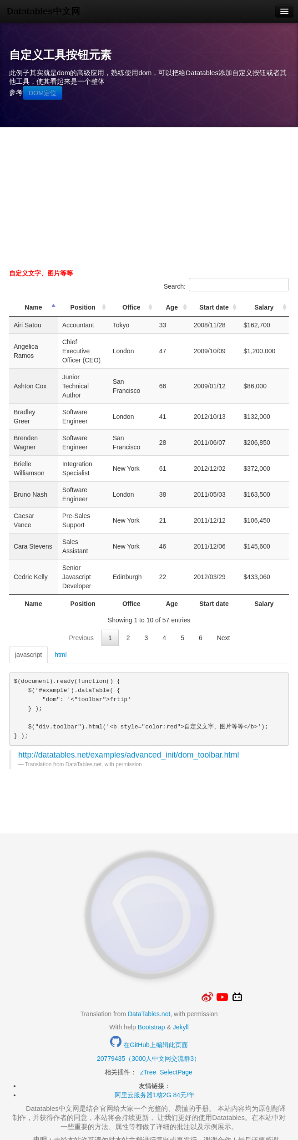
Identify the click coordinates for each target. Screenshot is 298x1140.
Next (223, 592)
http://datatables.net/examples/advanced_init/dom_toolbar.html (128, 709)
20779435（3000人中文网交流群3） (148, 1013)
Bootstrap (151, 981)
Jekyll (181, 981)
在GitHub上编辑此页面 (148, 999)
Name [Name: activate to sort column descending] (34, 312)
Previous (81, 592)
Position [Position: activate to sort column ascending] (96, 312)
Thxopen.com (148, 1117)
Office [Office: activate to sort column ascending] (154, 312)
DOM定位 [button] (42, 93)
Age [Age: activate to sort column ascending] (190, 312)
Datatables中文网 (43, 11)
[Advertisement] (149, 196)
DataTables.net (149, 968)
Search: (226, 284)
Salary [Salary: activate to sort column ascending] (268, 312)
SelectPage (176, 1026)
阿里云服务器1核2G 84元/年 (155, 1049)
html (60, 609)
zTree (148, 1026)
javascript (28, 609)
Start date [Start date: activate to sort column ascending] (226, 312)
